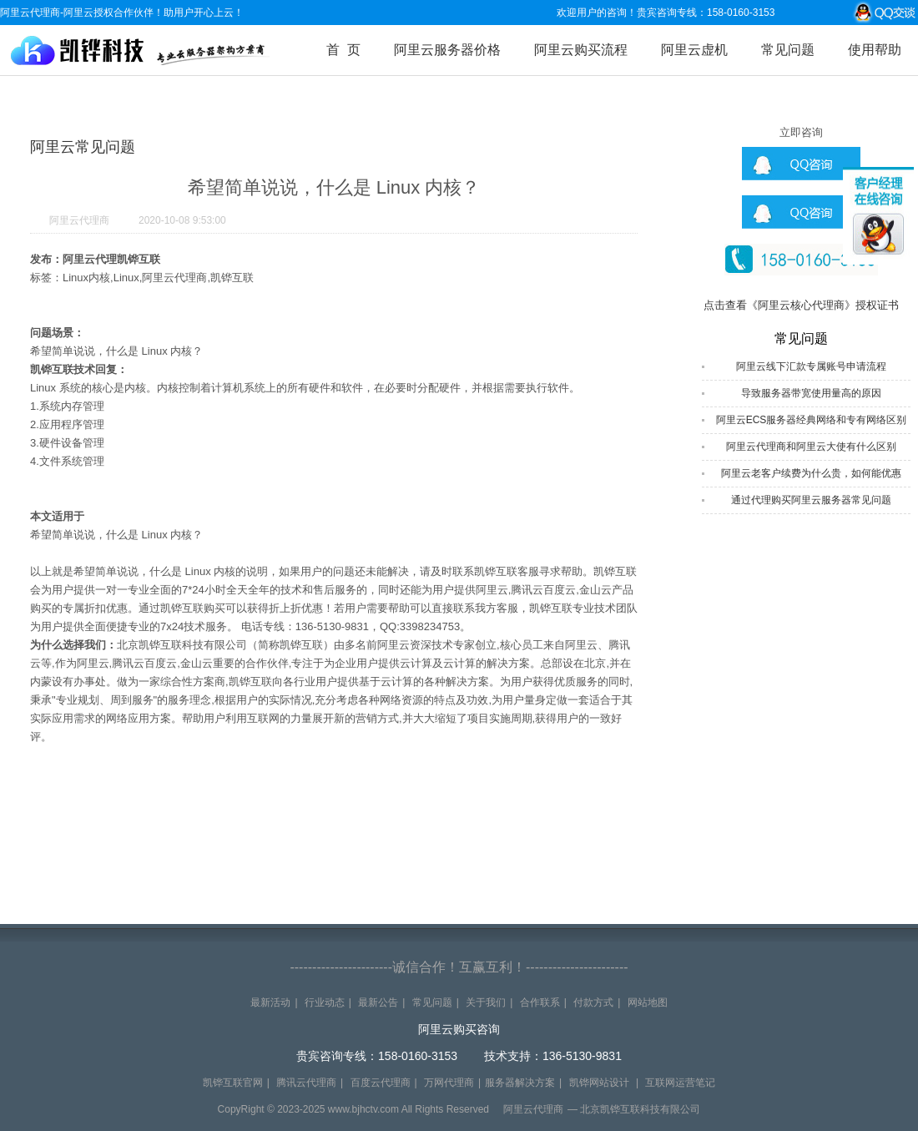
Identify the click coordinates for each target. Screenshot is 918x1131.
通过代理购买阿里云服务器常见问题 (811, 500)
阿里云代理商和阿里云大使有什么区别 (811, 446)
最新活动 (270, 1002)
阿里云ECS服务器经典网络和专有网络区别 (811, 420)
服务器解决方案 (520, 1082)
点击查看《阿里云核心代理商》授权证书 (801, 305)
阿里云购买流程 (581, 50)
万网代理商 (449, 1082)
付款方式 (593, 1002)
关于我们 (486, 1002)
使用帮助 (874, 50)
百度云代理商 (381, 1082)
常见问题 (788, 50)
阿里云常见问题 (82, 147)
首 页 (343, 50)
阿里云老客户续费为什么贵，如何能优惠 (811, 473)
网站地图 (648, 1002)
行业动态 (325, 1002)
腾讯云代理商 (306, 1082)
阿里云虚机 (694, 50)
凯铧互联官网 (233, 1082)
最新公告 (378, 1002)
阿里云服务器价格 (447, 50)
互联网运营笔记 (680, 1082)
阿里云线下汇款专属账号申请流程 (811, 366)
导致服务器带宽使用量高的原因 (811, 393)
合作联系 (540, 1002)
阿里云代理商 (79, 220)
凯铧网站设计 (599, 1082)
